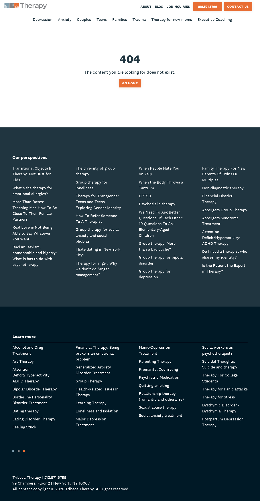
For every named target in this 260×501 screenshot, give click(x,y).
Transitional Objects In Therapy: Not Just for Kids (32, 174)
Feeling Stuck (24, 427)
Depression (42, 19)
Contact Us (238, 6)
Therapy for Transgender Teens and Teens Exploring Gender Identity (98, 201)
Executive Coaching (214, 19)
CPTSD (145, 195)
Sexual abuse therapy (157, 407)
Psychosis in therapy (157, 203)
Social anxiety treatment (160, 415)
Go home (130, 83)
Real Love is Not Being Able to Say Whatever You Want (32, 233)
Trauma (139, 19)
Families (119, 19)
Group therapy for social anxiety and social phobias (97, 235)
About (146, 6)
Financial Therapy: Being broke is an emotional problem (97, 353)
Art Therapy (23, 361)
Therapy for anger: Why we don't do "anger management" (96, 269)
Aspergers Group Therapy (224, 209)
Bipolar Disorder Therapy (34, 389)
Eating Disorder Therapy (33, 419)
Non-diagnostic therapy (223, 187)
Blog (159, 6)
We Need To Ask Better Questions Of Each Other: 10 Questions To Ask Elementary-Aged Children (161, 224)
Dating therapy (25, 411)
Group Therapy (89, 381)
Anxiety (64, 19)
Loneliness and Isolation (97, 411)
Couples (84, 19)
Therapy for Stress (218, 397)
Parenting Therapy (155, 361)
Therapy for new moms (171, 19)
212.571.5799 (207, 6)
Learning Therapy (91, 402)
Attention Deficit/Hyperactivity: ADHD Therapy (221, 237)
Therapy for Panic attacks (225, 389)
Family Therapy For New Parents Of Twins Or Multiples (223, 174)
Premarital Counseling (158, 369)
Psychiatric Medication (159, 377)
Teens (102, 19)
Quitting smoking (154, 385)
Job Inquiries (178, 6)
